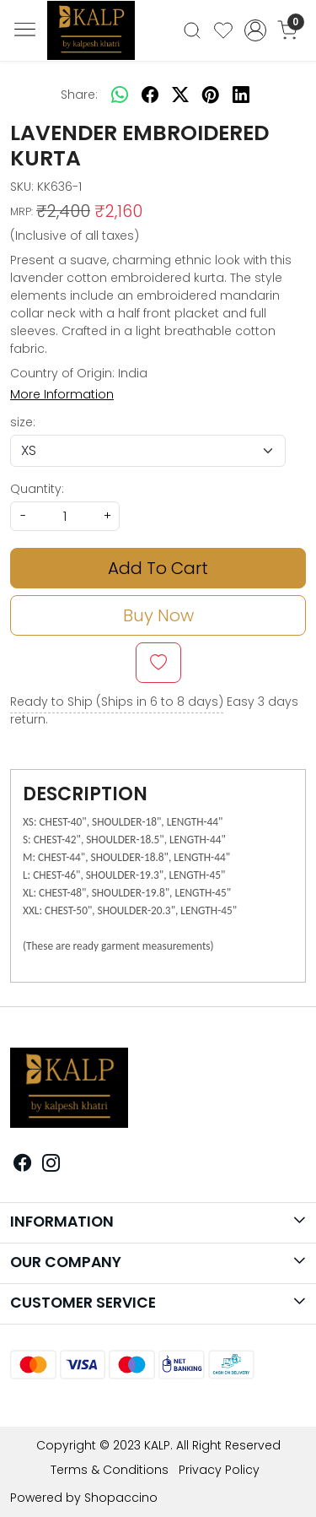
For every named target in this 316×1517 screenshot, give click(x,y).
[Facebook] (22, 1165)
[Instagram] (51, 1165)
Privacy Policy (219, 1469)
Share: (79, 94)
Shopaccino (121, 1497)
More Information (62, 394)
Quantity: (37, 488)
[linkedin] (241, 94)
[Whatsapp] (119, 94)
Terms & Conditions (110, 1469)
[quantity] (65, 516)
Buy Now (158, 615)
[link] (192, 30)
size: (22, 422)
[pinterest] (210, 94)
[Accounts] (254, 30)
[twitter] (180, 94)
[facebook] (150, 94)
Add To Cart (158, 568)
